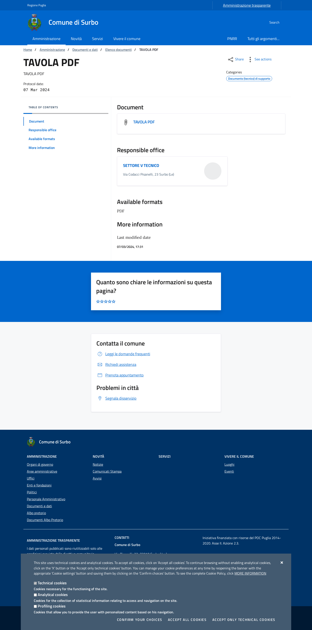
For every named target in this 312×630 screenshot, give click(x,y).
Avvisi (97, 478)
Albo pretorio (36, 512)
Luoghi (229, 464)
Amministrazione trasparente (247, 5)
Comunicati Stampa (107, 471)
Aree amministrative (42, 471)
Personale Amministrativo (46, 499)
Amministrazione (52, 49)
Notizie (98, 464)
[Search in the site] (279, 22)
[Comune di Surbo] (65, 22)
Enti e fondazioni (39, 485)
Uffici (30, 478)
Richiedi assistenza (116, 365)
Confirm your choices (139, 619)
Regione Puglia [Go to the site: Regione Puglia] (36, 5)
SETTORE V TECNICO (142, 165)
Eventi (229, 471)
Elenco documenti (118, 49)
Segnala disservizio (116, 399)
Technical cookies (52, 583)
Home (27, 49)
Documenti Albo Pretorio (45, 519)
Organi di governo (40, 464)
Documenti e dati (85, 49)
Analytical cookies (53, 595)
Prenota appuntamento (120, 375)
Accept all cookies (187, 619)
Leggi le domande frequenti (123, 354)
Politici (32, 492)
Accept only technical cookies (243, 619)
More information (250, 573)
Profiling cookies (51, 606)
